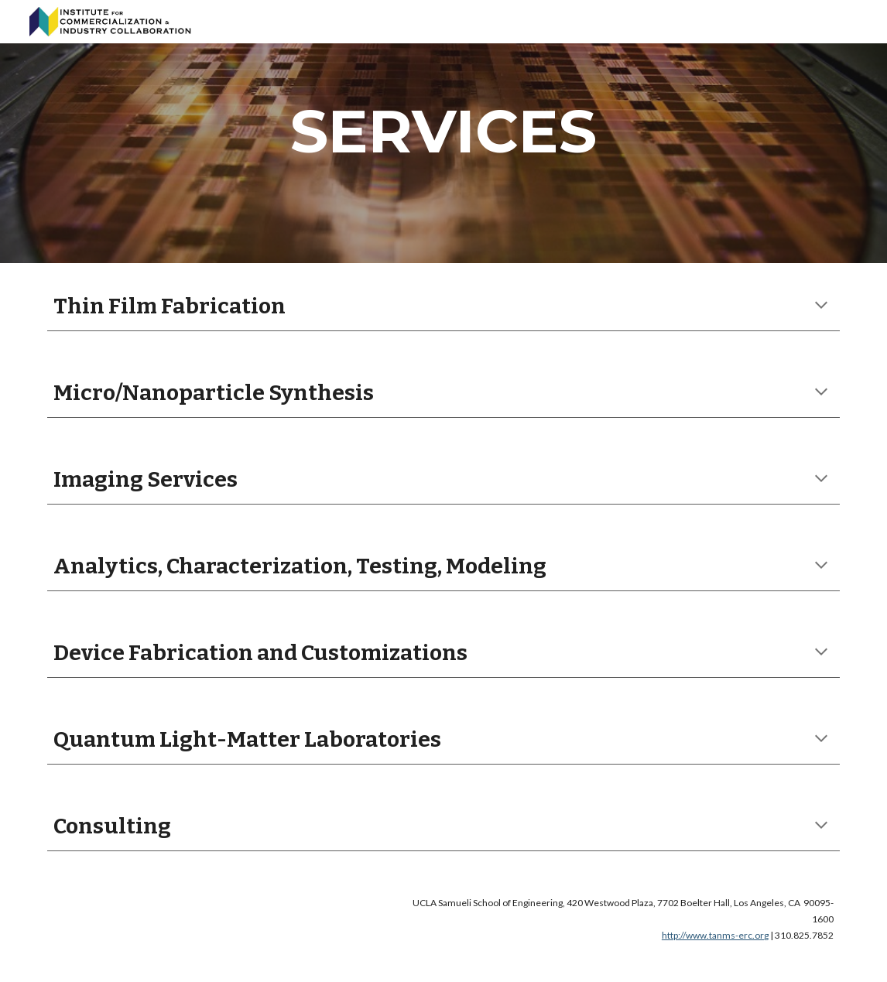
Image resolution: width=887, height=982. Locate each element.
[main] (443, 132)
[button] (868, 21)
